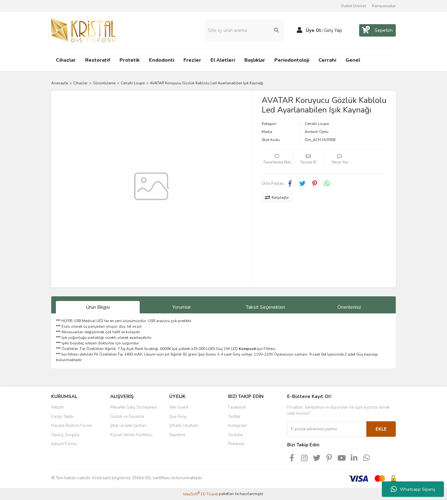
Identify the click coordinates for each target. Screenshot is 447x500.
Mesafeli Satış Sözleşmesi (133, 407)
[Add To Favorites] (277, 161)
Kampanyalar (384, 5)
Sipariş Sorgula (65, 435)
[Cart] (377, 30)
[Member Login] (299, 30)
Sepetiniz (177, 435)
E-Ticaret (210, 494)
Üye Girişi (178, 416)
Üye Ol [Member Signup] (313, 30)
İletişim (57, 407)
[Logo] (83, 30)
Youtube (235, 435)
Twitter (234, 416)
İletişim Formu (64, 444)
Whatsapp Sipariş (413, 489)
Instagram (237, 425)
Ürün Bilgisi (98, 307)
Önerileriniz (349, 307)
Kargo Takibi (62, 416)
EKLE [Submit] (381, 429)
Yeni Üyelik (178, 407)
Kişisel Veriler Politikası (131, 435)
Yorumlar (181, 307)
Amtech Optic (317, 131)
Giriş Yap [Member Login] (333, 30)
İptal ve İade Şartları (128, 425)
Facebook (237, 407)
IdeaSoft (191, 494)
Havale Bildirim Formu (71, 425)
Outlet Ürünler (353, 5)
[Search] (244, 30)
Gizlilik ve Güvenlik (127, 416)
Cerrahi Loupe (317, 123)
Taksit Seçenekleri (265, 307)
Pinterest (236, 444)
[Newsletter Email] (326, 429)
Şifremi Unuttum (183, 425)
